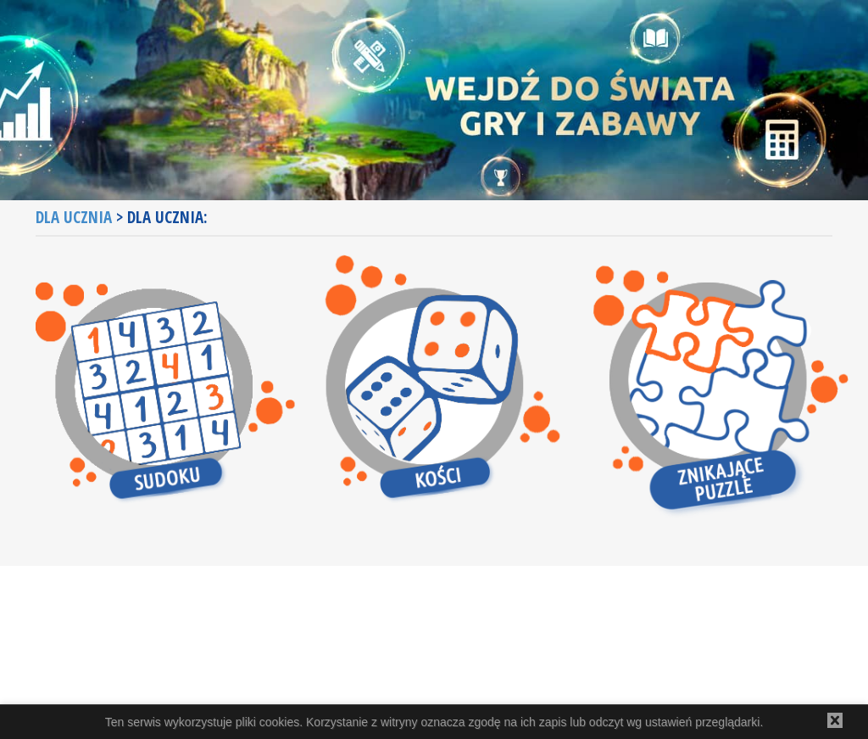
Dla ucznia (74, 217)
